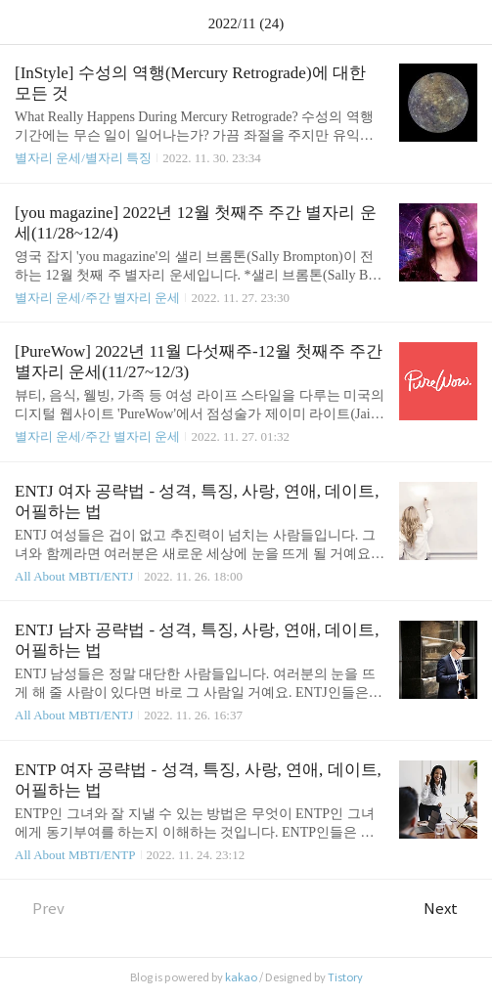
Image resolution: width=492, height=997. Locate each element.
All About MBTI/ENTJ (74, 576)
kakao (241, 977)
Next (450, 908)
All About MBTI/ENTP (75, 854)
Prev (40, 908)
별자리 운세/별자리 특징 (83, 158)
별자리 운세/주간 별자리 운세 (97, 297)
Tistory (345, 977)
